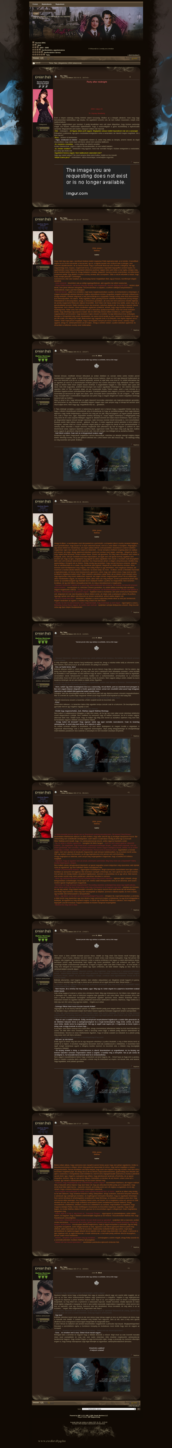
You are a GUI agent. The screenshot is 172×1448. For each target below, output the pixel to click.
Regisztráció (60, 4)
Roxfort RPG (40, 43)
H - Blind (99, 356)
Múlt (39, 45)
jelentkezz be (55, 16)
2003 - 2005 (44, 48)
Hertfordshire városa (52, 52)
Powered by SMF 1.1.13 (77, 1415)
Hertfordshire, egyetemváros (53, 50)
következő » (136, 55)
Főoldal (35, 4)
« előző (130, 55)
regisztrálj (66, 16)
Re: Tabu (63, 76)
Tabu (48, 55)
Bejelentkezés (47, 4)
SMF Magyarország (94, 1417)
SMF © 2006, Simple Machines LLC (97, 1415)
